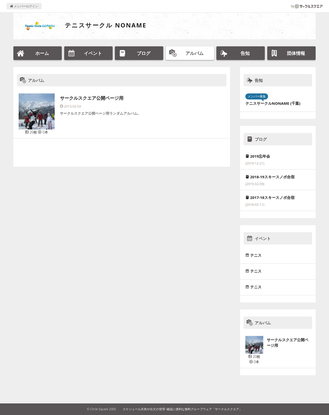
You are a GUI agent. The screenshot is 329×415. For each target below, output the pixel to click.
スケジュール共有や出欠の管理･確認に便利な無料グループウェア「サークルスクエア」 (182, 409)
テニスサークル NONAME (106, 25)
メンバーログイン (24, 6)
